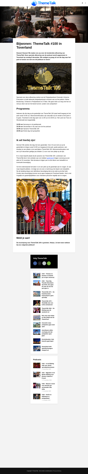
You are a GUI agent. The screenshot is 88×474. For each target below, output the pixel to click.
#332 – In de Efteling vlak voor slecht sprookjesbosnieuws (48, 365)
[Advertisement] (44, 435)
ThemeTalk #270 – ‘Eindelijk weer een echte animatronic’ (47, 302)
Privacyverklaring (57, 471)
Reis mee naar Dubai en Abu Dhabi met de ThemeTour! (48, 317)
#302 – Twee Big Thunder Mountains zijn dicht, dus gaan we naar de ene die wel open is (48, 284)
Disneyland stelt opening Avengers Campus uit (47, 348)
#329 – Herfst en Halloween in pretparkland (46, 396)
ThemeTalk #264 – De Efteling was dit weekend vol (48, 310)
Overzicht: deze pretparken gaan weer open (48, 324)
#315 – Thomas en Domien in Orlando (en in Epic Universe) (48, 275)
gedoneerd (50, 158)
